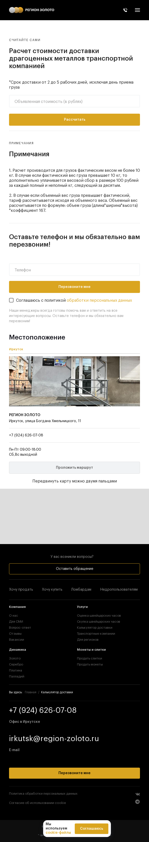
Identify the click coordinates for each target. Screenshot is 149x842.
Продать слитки (89, 658)
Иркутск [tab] (16, 349)
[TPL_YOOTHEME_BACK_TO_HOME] (31, 10)
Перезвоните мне (74, 287)
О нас (13, 615)
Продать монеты (90, 664)
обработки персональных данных (99, 300)
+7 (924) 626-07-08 (26, 435)
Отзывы (15, 633)
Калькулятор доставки (94, 627)
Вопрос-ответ (20, 627)
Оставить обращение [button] (74, 569)
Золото (15, 658)
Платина (15, 670)
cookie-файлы (58, 832)
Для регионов (88, 639)
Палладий (16, 676)
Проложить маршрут (74, 467)
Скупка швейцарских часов (98, 621)
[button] (137, 10)
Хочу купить (52, 589)
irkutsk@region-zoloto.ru (54, 738)
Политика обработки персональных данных (43, 793)
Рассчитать (74, 119)
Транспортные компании (96, 633)
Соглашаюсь (91, 828)
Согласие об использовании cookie (37, 802)
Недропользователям (119, 589)
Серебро (16, 664)
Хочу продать (21, 589)
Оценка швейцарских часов (99, 615)
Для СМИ (16, 621)
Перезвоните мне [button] (74, 773)
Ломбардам (81, 589)
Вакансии (16, 639)
